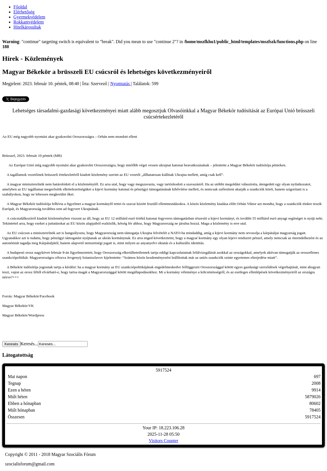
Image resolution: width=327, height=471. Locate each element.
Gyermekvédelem (29, 17)
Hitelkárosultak (27, 27)
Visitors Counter (163, 440)
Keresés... (29, 343)
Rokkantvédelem (28, 22)
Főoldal (20, 6)
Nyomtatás (120, 83)
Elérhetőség (24, 12)
